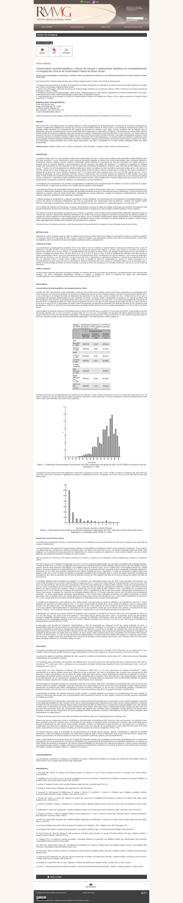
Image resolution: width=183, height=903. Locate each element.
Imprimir (42, 53)
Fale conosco (91, 887)
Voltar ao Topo (55, 877)
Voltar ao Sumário (43, 43)
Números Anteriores (77, 27)
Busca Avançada (132, 20)
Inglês (97, 2)
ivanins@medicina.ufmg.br (51, 112)
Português (87, 2)
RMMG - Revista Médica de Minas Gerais (54, 14)
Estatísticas (66, 53)
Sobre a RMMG (47, 27)
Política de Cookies (89, 893)
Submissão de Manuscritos (133, 27)
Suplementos (105, 27)
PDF (54, 53)
